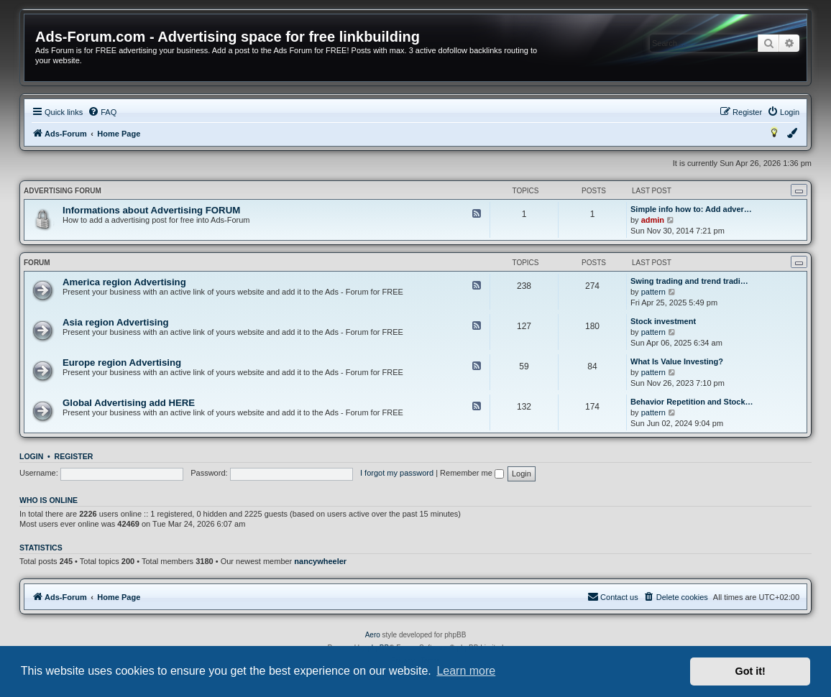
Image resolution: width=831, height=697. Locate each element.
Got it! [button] (750, 671)
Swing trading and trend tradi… (689, 281)
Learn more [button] (465, 671)
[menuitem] (102, 112)
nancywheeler (320, 561)
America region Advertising (124, 282)
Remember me (472, 472)
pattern (653, 291)
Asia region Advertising (116, 322)
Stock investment (663, 321)
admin (652, 220)
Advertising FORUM (62, 191)
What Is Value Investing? (676, 361)
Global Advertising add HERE (129, 402)
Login (31, 456)
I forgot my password (396, 472)
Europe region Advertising (122, 362)
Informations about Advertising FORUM (151, 210)
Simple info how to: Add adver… (691, 209)
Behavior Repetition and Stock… (691, 401)
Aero (372, 635)
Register (74, 456)
